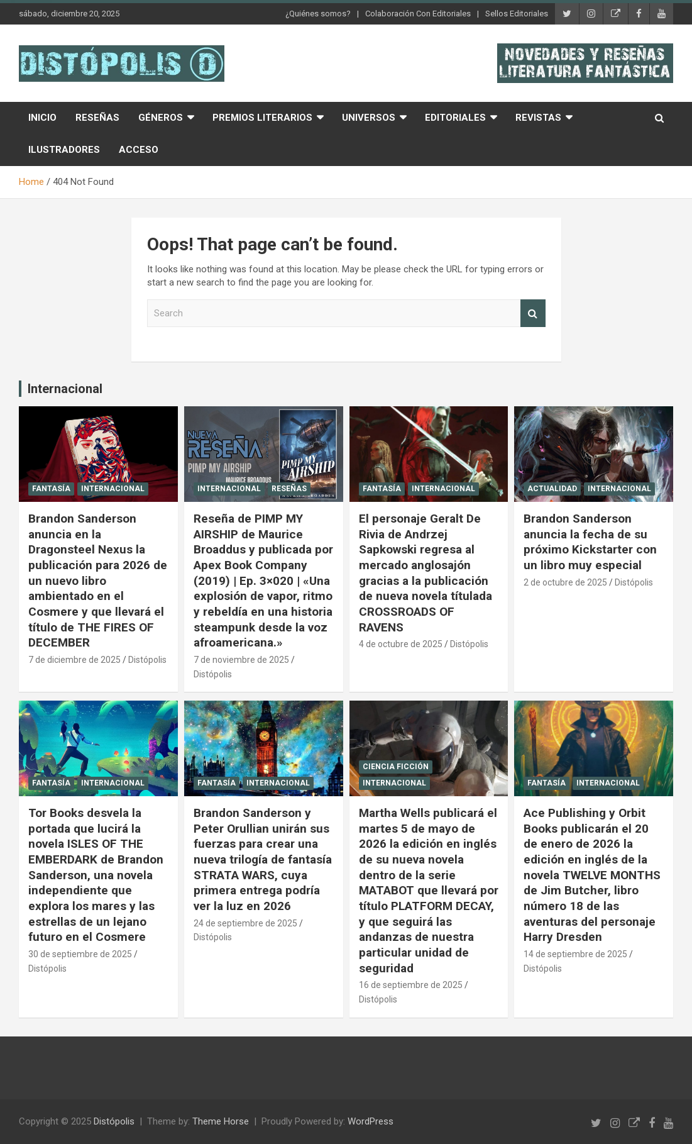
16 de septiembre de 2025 (411, 985)
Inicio (42, 117)
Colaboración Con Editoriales (418, 13)
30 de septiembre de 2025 (80, 954)
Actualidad (552, 488)
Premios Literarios (262, 117)
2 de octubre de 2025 (565, 582)
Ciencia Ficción (396, 766)
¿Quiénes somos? (318, 13)
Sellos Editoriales (516, 13)
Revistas (538, 117)
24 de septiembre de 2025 (245, 923)
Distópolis (147, 660)
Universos (368, 117)
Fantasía (51, 488)
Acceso (138, 149)
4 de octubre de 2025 (400, 644)
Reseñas (97, 117)
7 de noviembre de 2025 (241, 660)
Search (533, 313)
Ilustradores (64, 149)
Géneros (160, 117)
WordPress (370, 1121)
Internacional (65, 388)
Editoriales (455, 117)
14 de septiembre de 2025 (575, 954)
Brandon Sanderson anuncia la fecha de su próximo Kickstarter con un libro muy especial (590, 541)
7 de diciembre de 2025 (74, 660)
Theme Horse (220, 1121)
